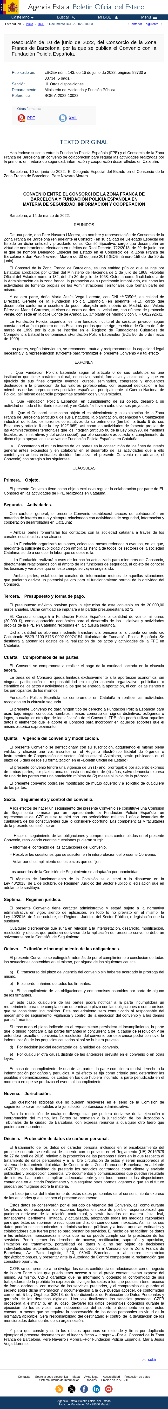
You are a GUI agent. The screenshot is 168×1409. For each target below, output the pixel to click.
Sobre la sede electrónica (51, 1376)
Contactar (24, 1376)
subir (152, 1360)
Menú (149, 17)
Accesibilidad (111, 1376)
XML (73, 118)
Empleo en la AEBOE (115, 1380)
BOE (41, 24)
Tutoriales (90, 1380)
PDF (31, 118)
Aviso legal (91, 1376)
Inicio (29, 24)
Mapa (76, 1376)
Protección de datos (137, 1376)
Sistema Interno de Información (59, 1380)
